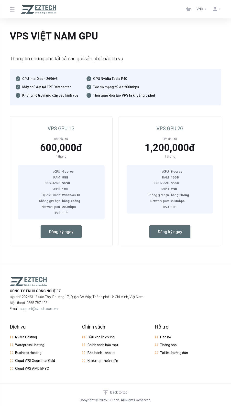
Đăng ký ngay (61, 231)
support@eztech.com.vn (39, 309)
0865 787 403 (36, 303)
